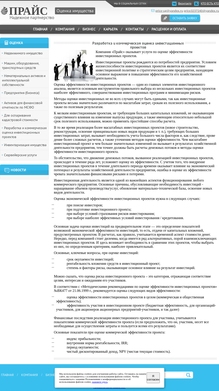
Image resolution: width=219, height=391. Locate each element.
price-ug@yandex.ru (169, 11)
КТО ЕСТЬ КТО (210, 3)
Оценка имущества (75, 10)
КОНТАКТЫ (134, 29)
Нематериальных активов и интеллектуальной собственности (24, 80)
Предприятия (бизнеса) (21, 92)
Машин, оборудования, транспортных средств (20, 65)
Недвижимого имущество (23, 53)
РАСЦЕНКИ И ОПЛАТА (169, 29)
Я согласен (153, 377)
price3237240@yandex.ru (201, 11)
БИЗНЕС (51, 375)
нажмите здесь (100, 381)
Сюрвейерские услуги (20, 155)
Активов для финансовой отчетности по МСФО (22, 104)
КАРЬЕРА (110, 29)
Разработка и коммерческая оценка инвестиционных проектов (24, 132)
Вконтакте (185, 3)
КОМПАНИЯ (29, 375)
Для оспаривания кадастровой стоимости (20, 117)
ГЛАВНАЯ (40, 29)
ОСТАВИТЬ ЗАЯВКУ (185, 18)
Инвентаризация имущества (25, 145)
